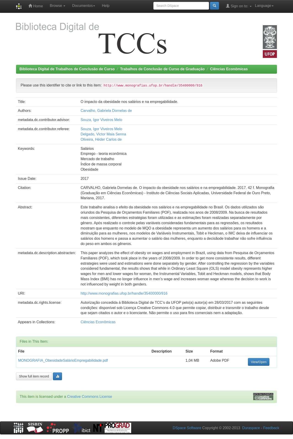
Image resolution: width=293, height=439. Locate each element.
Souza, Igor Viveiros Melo (101, 120)
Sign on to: (238, 6)
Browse (57, 6)
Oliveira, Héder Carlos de (101, 139)
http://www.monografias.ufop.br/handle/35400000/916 (124, 293)
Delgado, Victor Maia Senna (103, 134)
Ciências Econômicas (229, 69)
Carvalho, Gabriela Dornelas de (106, 111)
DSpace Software (187, 428)
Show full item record (34, 376)
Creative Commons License (89, 397)
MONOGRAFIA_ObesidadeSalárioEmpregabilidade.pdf (63, 360)
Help (105, 6)
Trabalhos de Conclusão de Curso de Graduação (162, 69)
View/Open (258, 362)
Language (264, 6)
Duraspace (251, 428)
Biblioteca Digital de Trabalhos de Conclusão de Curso (67, 69)
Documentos (83, 6)
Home (35, 6)
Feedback (271, 428)
